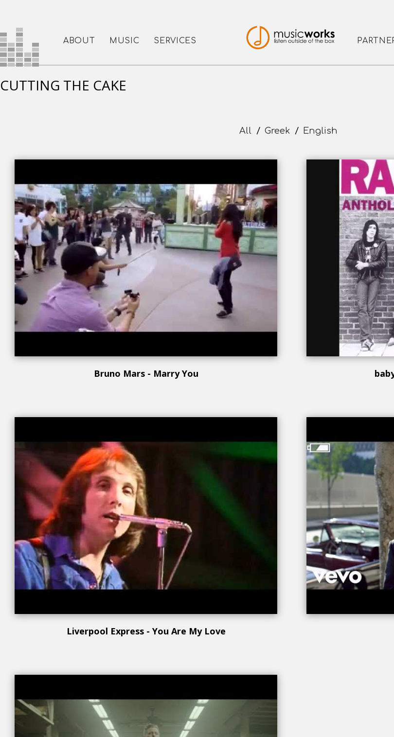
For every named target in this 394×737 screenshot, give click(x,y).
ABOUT (79, 41)
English (320, 131)
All (245, 131)
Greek (277, 131)
